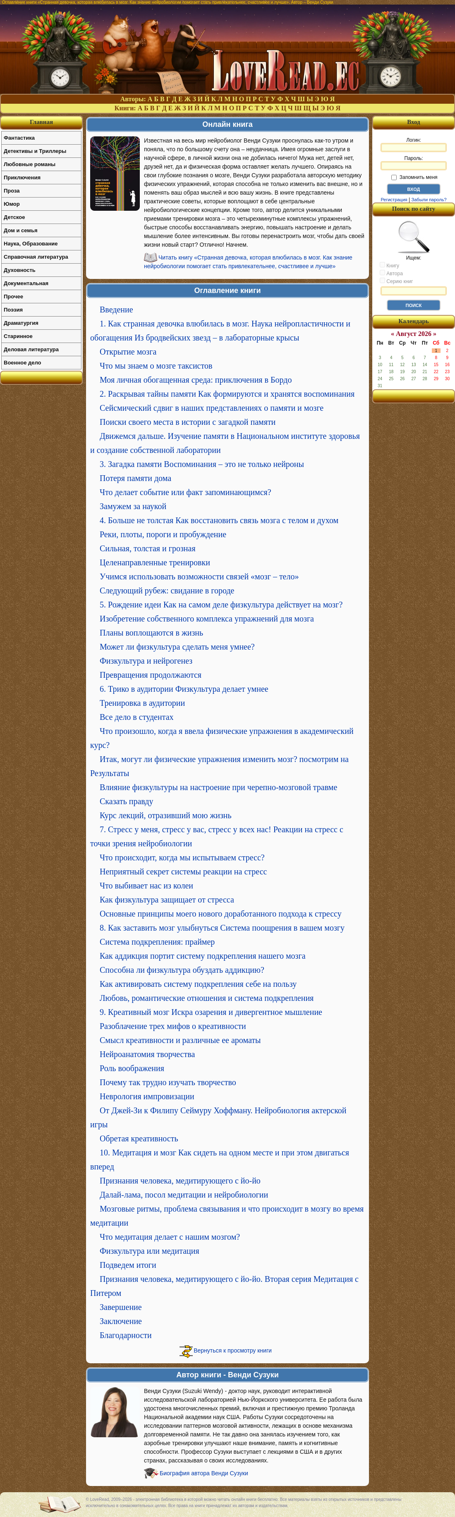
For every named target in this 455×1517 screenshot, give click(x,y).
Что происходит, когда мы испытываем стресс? (182, 857)
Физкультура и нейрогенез (146, 660)
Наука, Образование (30, 244)
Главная (41, 122)
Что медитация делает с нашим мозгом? (170, 1236)
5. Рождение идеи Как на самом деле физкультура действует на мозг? (221, 604)
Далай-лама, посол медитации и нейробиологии (184, 1194)
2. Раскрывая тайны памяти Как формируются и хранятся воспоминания (227, 393)
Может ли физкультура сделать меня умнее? (177, 646)
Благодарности (126, 1335)
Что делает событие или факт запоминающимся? (185, 492)
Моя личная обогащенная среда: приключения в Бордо (196, 379)
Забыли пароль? (429, 199)
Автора (391, 273)
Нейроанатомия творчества (147, 1054)
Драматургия (21, 323)
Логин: (414, 144)
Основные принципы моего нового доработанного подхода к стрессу (221, 913)
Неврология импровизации (147, 1096)
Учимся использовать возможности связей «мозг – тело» (199, 576)
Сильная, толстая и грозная (148, 548)
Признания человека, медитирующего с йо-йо (180, 1180)
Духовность (20, 270)
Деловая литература (31, 349)
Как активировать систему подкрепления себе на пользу (198, 983)
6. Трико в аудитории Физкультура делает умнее (184, 688)
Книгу (389, 265)
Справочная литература (36, 257)
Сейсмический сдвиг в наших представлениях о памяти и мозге (211, 407)
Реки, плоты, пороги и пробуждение (163, 534)
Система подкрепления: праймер (157, 941)
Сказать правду (126, 801)
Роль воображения (132, 1068)
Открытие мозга (128, 351)
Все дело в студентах (137, 717)
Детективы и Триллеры (35, 151)
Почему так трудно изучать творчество (168, 1082)
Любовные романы (29, 164)
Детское (14, 217)
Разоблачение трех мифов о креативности (173, 1026)
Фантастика (19, 138)
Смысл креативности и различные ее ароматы (180, 1040)
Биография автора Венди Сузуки (204, 1473)
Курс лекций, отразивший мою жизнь (166, 815)
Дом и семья (21, 230)
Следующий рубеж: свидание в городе (167, 590)
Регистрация (394, 199)
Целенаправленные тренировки (155, 562)
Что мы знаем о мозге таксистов (156, 365)
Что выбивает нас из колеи (146, 885)
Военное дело (22, 363)
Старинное (18, 336)
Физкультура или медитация (149, 1250)
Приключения (22, 177)
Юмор (12, 204)
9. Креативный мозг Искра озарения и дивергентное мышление (211, 1012)
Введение (116, 309)
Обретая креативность (139, 1138)
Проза (12, 191)
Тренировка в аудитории (142, 702)
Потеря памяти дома (135, 478)
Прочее (13, 296)
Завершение (121, 1307)
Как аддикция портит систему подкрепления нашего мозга (203, 955)
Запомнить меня (414, 177)
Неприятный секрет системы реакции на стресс (183, 871)
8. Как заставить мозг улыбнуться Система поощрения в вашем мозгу (222, 927)
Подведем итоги (128, 1264)
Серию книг (396, 281)
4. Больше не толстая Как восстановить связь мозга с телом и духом (219, 520)
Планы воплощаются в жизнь (151, 632)
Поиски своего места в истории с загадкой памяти (187, 421)
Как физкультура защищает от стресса (167, 899)
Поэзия (13, 310)
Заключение (121, 1321)
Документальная (26, 283)
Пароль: (414, 162)
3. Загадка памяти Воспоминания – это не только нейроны (202, 464)
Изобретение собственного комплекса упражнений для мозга (207, 618)
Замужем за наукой (133, 506)
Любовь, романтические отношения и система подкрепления (207, 998)
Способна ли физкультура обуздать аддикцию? (182, 969)
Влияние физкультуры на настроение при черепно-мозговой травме (218, 787)
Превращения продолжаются (150, 674)
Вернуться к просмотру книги (233, 1350)
